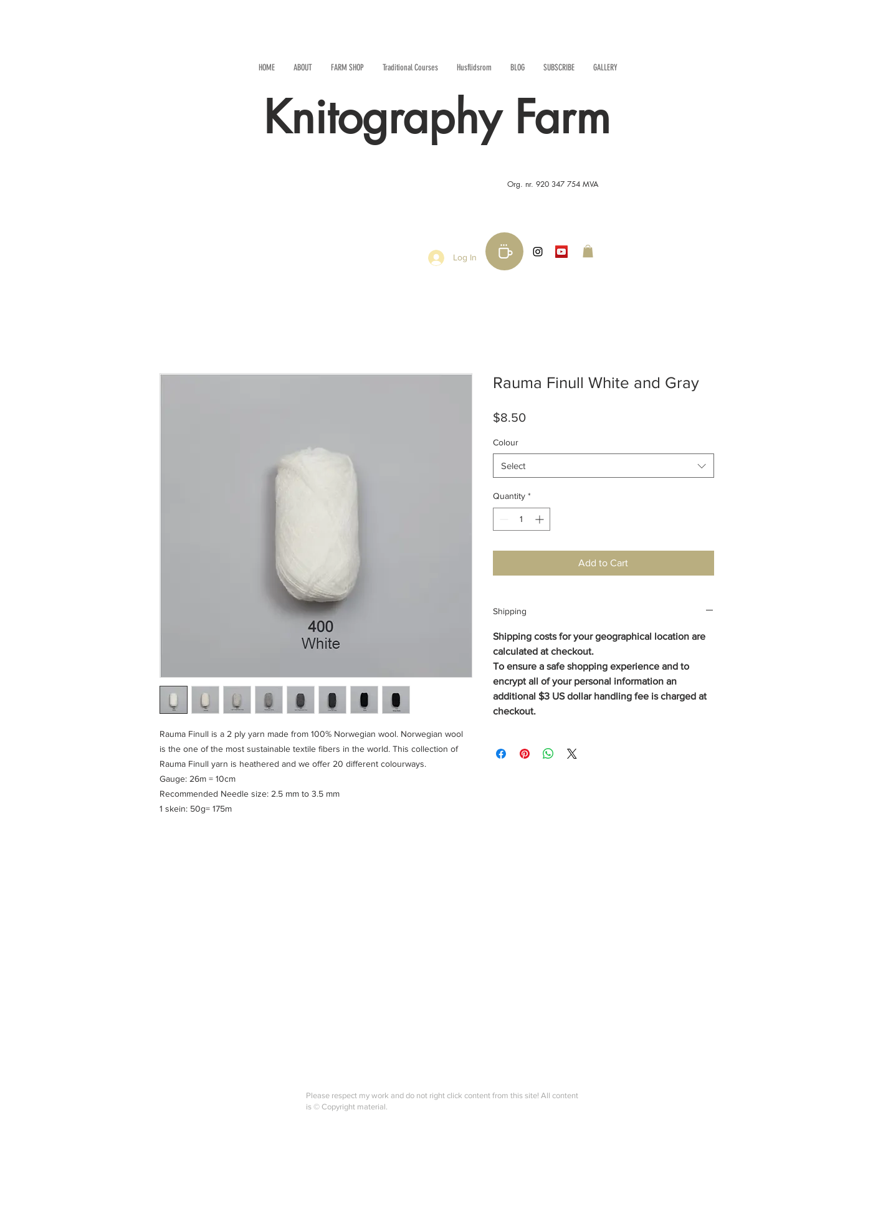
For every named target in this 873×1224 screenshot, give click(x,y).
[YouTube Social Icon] (561, 251)
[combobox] (603, 465)
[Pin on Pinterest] (524, 753)
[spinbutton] (521, 519)
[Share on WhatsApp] (548, 753)
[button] (588, 251)
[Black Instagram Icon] (538, 251)
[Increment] (540, 519)
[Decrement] (502, 519)
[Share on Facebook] (501, 753)
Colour (505, 442)
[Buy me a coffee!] (504, 251)
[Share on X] (572, 753)
